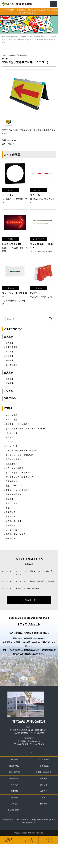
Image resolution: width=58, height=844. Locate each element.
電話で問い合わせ (9, 840)
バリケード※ (12, 433)
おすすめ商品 (12, 415)
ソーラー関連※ (12, 530)
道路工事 (10, 343)
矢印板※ (10, 437)
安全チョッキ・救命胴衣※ (17, 490)
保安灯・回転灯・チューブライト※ (21, 450)
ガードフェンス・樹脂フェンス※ (20, 477)
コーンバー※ (12, 446)
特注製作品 (9, 398)
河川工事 (10, 351)
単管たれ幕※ (12, 503)
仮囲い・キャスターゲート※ (18, 473)
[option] (29, 93)
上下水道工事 (12, 347)
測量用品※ (10, 538)
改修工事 (10, 379)
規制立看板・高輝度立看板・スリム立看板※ (25, 428)
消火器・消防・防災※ (15, 534)
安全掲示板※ (12, 481)
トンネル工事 (12, 365)
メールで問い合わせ (29, 840)
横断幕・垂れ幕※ (13, 521)
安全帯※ (10, 499)
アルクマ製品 (12, 420)
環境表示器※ (12, 464)
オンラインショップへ (48, 840)
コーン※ (10, 442)
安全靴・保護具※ (13, 494)
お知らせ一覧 (29, 600)
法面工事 (10, 360)
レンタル (8, 391)
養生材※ (10, 508)
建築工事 (8, 372)
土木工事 (8, 336)
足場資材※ (10, 516)
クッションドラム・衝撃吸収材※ (20, 455)
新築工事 (10, 383)
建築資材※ (10, 512)
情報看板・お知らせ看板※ (17, 424)
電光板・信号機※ (13, 459)
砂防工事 (10, 356)
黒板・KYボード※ (14, 486)
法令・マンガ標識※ (14, 468)
